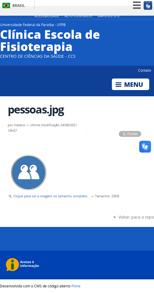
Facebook (144, 26)
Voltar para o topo (136, 217)
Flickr (151, 26)
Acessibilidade (46, 16)
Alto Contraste (78, 16)
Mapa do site (108, 16)
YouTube (136, 26)
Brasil (18, 5)
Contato (144, 70)
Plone (76, 286)
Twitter (129, 26)
